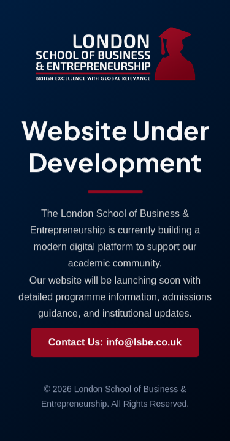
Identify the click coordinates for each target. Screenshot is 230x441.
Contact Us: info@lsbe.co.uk (115, 342)
